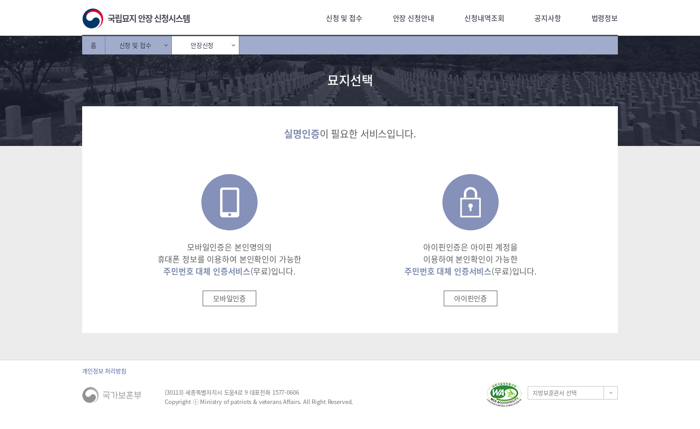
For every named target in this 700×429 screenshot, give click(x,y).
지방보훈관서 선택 (555, 392)
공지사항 (547, 17)
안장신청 (202, 45)
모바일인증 (229, 298)
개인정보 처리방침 (104, 371)
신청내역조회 (484, 17)
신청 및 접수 (344, 17)
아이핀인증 (470, 298)
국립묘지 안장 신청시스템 (149, 18)
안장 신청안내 (413, 17)
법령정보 (605, 17)
